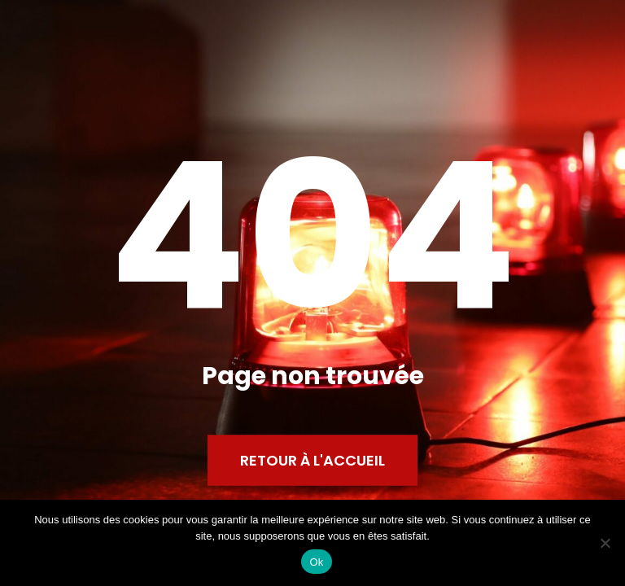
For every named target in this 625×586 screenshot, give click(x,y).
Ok (316, 562)
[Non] (605, 543)
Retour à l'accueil (312, 460)
